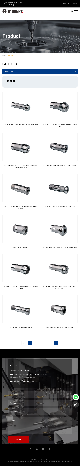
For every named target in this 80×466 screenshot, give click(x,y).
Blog (69, 4)
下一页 (56, 343)
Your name (14, 394)
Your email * (14, 403)
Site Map (34, 459)
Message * (13, 420)
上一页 (24, 343)
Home (4, 56)
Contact (74, 4)
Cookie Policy (44, 459)
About (64, 4)
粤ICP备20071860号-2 (65, 461)
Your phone (14, 411)
